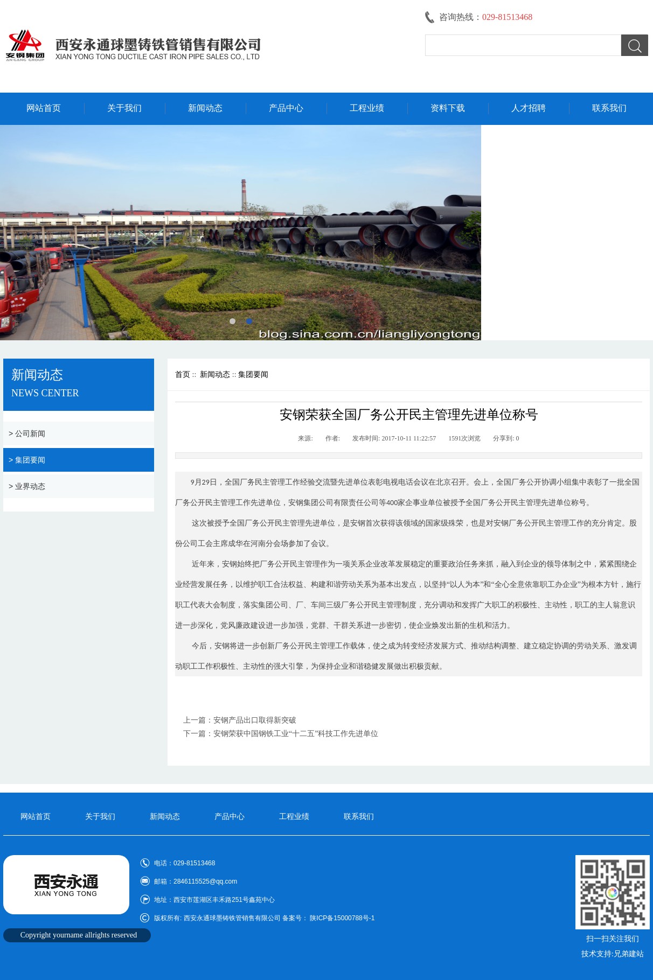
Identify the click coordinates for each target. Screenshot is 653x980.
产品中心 (286, 108)
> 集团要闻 (27, 460)
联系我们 (609, 108)
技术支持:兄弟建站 (612, 954)
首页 (182, 374)
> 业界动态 (27, 486)
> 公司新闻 (27, 433)
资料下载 (447, 108)
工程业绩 (367, 108)
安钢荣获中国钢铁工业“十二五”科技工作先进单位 (295, 734)
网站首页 (43, 108)
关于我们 (124, 108)
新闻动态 (205, 108)
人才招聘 (528, 108)
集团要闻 (253, 374)
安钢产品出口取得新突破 (254, 720)
